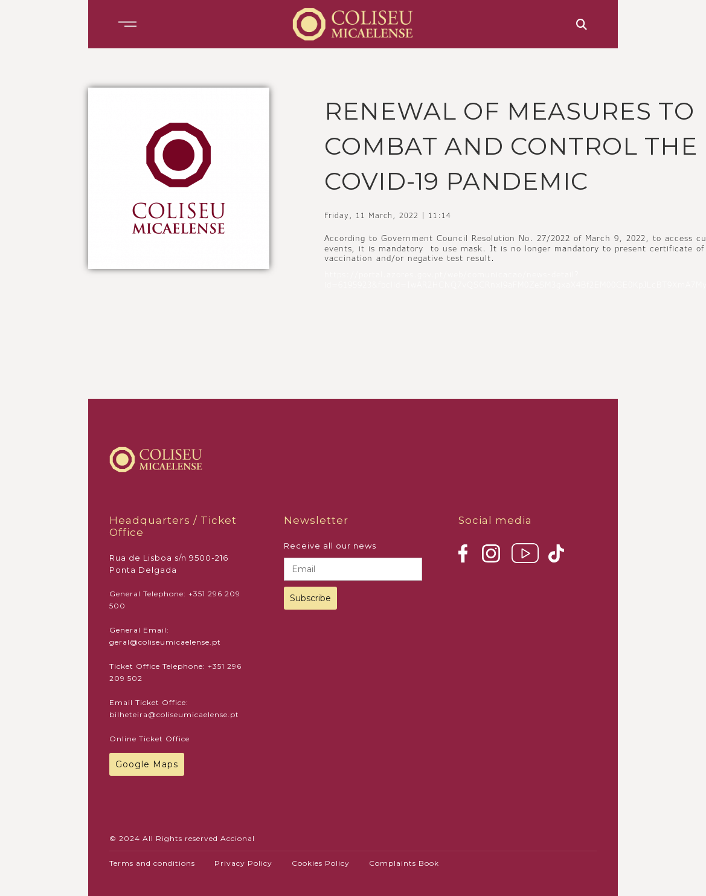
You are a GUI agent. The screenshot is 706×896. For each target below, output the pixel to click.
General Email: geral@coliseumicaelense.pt (165, 635)
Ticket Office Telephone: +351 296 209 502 (175, 672)
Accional (237, 838)
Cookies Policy (321, 863)
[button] (127, 24)
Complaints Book (404, 863)
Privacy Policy (243, 863)
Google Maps (146, 764)
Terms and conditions (152, 863)
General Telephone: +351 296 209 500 (174, 599)
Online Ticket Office (149, 738)
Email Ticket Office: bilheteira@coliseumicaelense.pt (174, 708)
